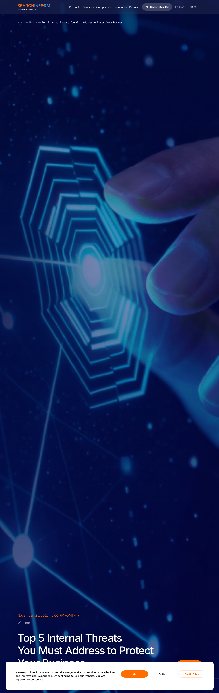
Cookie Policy (192, 674)
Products (74, 7)
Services (88, 7)
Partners (134, 7)
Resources (120, 7)
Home (21, 22)
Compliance (103, 7)
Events (33, 22)
